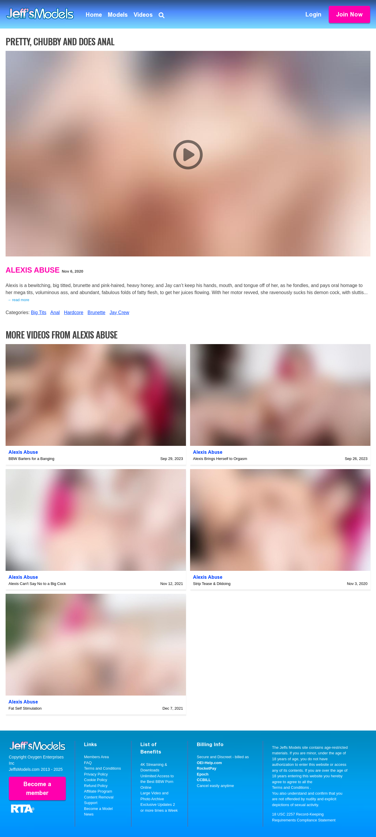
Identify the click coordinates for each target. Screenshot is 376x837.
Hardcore (73, 312)
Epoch (203, 774)
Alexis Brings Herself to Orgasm (220, 458)
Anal (55, 312)
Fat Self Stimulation (25, 708)
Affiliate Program (98, 791)
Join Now (349, 14)
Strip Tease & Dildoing (212, 583)
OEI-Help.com (209, 763)
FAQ (88, 763)
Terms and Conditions (102, 768)
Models (118, 14)
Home (94, 14)
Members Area (96, 757)
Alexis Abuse (33, 270)
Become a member (37, 788)
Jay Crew (119, 312)
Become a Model (98, 808)
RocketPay (206, 768)
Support (91, 803)
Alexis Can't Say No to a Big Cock (37, 583)
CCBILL (204, 780)
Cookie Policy (95, 780)
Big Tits (38, 312)
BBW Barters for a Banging (31, 458)
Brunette (96, 312)
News (89, 814)
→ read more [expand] (18, 300)
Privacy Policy (96, 774)
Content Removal (98, 797)
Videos (143, 14)
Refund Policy (96, 785)
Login (313, 14)
